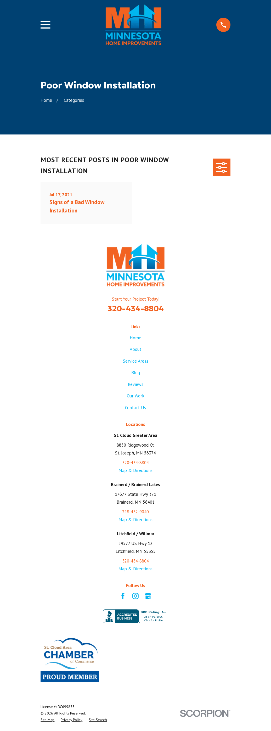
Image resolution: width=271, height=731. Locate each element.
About (135, 349)
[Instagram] (135, 596)
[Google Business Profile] (148, 596)
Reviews (135, 384)
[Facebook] (123, 596)
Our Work (135, 396)
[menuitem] (47, 720)
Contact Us (135, 408)
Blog (135, 372)
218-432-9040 (135, 512)
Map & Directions (135, 470)
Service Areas (135, 361)
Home (135, 338)
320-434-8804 (136, 308)
